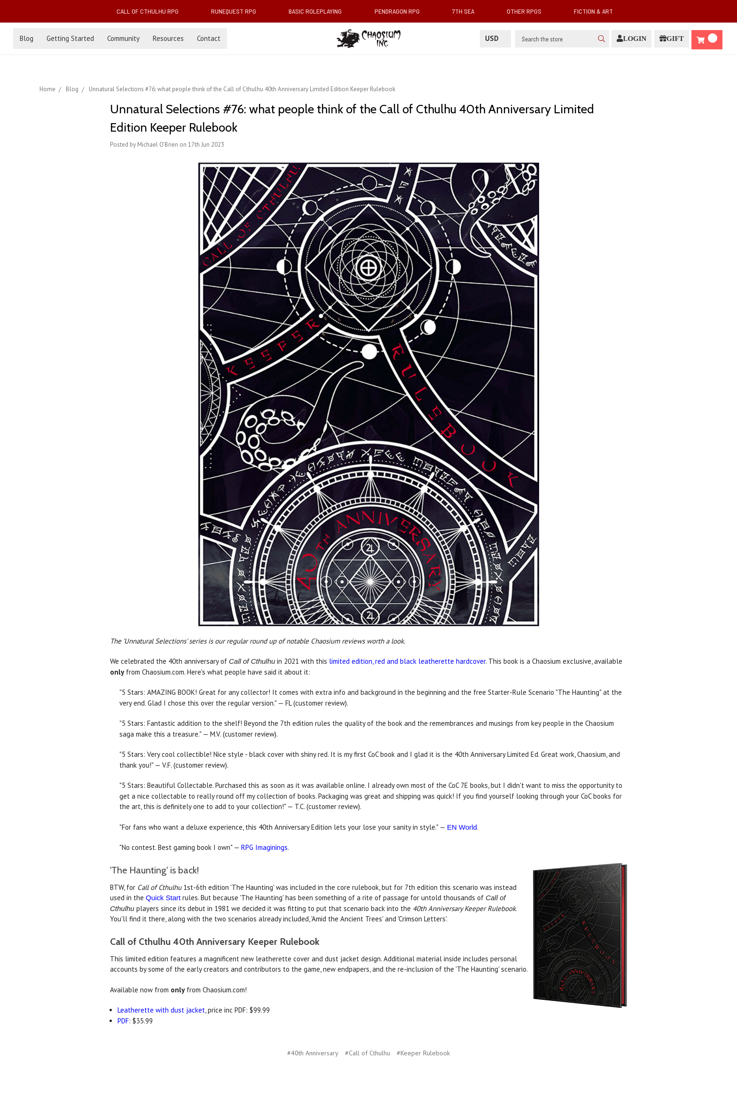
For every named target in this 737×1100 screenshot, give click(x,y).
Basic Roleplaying (319, 11)
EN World (462, 827)
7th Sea (467, 11)
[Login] (631, 38)
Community (123, 38)
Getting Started (70, 38)
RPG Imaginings (264, 847)
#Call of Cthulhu (367, 1053)
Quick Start (163, 898)
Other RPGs (528, 11)
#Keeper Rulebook (423, 1053)
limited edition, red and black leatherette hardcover (407, 661)
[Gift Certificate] (671, 38)
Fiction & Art (597, 11)
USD (495, 38)
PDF (123, 1020)
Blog (26, 38)
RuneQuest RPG (237, 11)
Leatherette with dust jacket (161, 1010)
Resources (168, 38)
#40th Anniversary (312, 1053)
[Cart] (706, 39)
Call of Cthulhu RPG (151, 11)
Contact (208, 38)
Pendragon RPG (401, 11)
